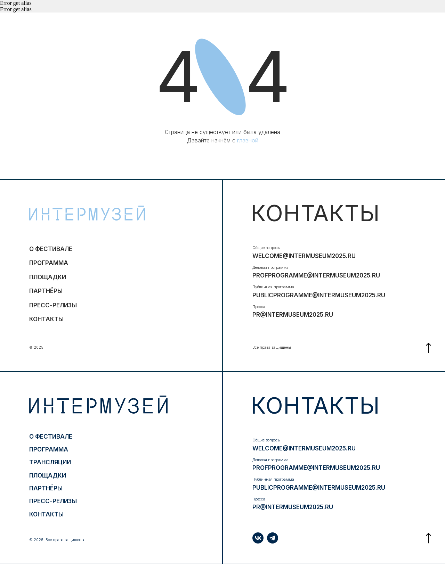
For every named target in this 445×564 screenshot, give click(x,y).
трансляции (50, 462)
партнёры (46, 291)
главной (247, 140)
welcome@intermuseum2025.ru (304, 255)
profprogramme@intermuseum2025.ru (316, 275)
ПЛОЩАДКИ (47, 277)
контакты (46, 319)
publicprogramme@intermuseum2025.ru (318, 295)
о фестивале (50, 248)
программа (48, 262)
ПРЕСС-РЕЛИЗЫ (53, 305)
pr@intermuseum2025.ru (292, 314)
